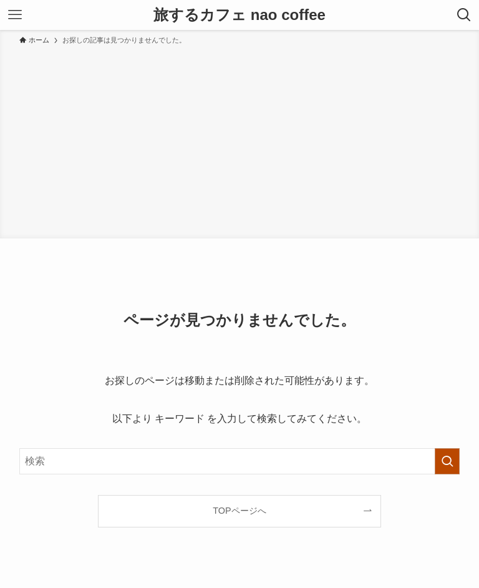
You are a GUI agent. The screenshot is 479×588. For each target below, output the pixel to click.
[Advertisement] (239, 139)
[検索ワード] (239, 461)
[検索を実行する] (447, 461)
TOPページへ (239, 511)
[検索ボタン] (464, 15)
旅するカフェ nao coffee (239, 14)
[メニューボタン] (15, 15)
